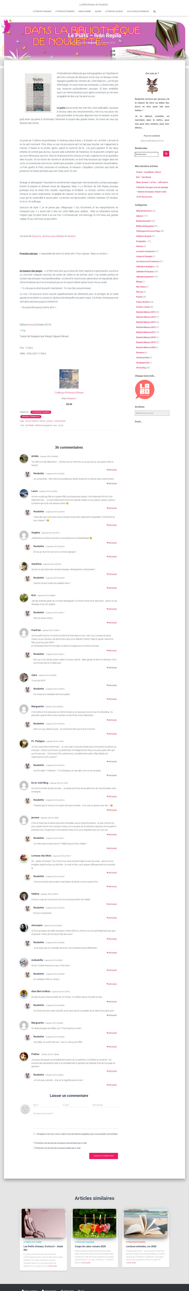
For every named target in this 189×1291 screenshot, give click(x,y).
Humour (139, 246)
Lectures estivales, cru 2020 (141, 1246)
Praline (35, 1054)
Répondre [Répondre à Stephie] (112, 543)
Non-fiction (141, 287)
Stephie (35, 532)
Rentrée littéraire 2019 (145, 342)
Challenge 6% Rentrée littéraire (69, 392)
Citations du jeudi (143, 236)
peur (55, 425)
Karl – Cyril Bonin (143, 177)
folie (22, 425)
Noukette (38, 473)
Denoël (32, 324)
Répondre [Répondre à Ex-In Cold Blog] (112, 796)
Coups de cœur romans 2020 (90, 1246)
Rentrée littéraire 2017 (145, 332)
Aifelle (35, 456)
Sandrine (74, 236)
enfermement (59, 421)
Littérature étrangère (65, 11)
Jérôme (47, 236)
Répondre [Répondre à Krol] (112, 609)
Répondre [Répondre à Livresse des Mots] (112, 873)
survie (60, 425)
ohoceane (36, 925)
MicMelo (63, 236)
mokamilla (37, 959)
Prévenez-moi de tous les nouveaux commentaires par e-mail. (61, 1143)
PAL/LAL (139, 292)
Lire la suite (52, 1266)
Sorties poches (142, 357)
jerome (35, 817)
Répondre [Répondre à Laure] (112, 508)
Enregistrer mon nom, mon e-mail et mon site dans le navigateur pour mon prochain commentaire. (77, 1134)
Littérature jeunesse (114, 11)
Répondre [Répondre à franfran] (112, 650)
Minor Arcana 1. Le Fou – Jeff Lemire (152, 182)
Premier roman (142, 307)
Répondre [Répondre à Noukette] (112, 484)
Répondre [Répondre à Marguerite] (112, 720)
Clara (34, 236)
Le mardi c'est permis (145, 251)
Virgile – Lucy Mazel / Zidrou (148, 172)
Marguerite (37, 706)
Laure (54, 236)
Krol (33, 595)
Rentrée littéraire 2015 (145, 322)
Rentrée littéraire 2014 (31, 416)
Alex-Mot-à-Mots (40, 991)
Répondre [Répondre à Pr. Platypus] (112, 762)
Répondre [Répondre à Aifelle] (112, 470)
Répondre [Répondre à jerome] (112, 835)
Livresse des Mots (41, 855)
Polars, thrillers (143, 302)
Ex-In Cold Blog (39, 782)
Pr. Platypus (38, 741)
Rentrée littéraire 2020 (145, 347)
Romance (140, 352)
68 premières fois (144, 211)
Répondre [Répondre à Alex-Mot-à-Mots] (112, 1002)
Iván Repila (29, 425)
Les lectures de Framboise (138, 11)
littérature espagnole (43, 425)
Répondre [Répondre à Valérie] (112, 904)
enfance (49, 421)
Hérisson (71, 398)
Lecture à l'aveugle (144, 256)
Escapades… (141, 241)
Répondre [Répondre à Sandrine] (112, 574)
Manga (139, 282)
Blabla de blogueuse (145, 226)
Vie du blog (141, 368)
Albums (98, 11)
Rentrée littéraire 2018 (145, 337)
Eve (40, 236)
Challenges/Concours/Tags (148, 231)
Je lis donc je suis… (144, 197)
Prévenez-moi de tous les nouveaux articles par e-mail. (58, 1148)
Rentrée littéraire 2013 (145, 312)
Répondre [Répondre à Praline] (112, 1071)
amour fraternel (31, 421)
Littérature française (42, 11)
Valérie (35, 893)
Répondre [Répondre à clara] (112, 685)
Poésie (139, 297)
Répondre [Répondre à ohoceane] (112, 939)
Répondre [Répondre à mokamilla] (112, 970)
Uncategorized (142, 363)
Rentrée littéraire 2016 (145, 327)
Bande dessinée (84, 11)
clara (34, 674)
